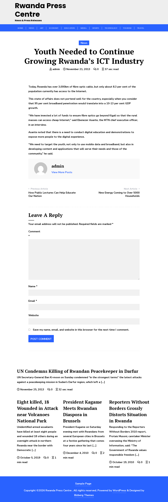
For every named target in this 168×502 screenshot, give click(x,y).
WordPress (119, 490)
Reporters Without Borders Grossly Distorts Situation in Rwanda (129, 411)
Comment (34, 234)
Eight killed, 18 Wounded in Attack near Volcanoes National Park (37, 411)
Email (32, 301)
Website (33, 315)
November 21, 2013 (77, 69)
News (84, 43)
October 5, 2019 (29, 457)
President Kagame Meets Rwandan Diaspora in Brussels (82, 411)
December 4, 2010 (76, 453)
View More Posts (62, 172)
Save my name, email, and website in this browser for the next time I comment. (81, 329)
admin (55, 69)
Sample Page (83, 483)
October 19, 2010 (122, 462)
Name (32, 286)
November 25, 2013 (31, 389)
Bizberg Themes (84, 495)
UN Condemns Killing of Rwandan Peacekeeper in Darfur (77, 371)
